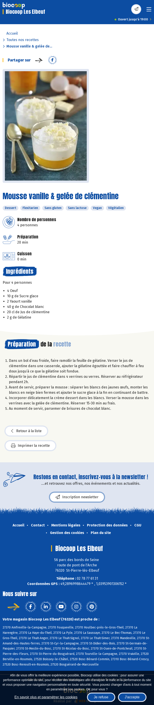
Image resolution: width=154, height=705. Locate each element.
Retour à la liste (26, 431)
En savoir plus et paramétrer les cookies (45, 697)
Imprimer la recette (30, 445)
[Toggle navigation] (148, 11)
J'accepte (132, 697)
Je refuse (101, 697)
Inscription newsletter (77, 497)
